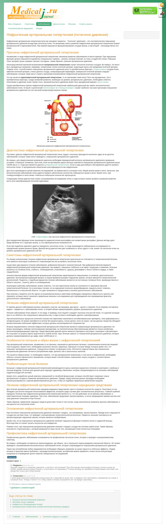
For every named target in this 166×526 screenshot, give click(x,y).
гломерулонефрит (66, 88)
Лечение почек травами (23, 502)
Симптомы (29, 24)
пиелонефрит (49, 88)
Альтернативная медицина (20, 28)
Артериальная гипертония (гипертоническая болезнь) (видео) (40, 507)
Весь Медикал (14, 24)
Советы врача (85, 24)
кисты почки (102, 82)
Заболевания (44, 24)
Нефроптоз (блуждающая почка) (27, 504)
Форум (39, 28)
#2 (11, 465)
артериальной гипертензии (56, 165)
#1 (11, 476)
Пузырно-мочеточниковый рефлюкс (28, 500)
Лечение (72, 24)
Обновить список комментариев (26, 484)
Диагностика (59, 24)
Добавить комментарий (23, 488)
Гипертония (12, 457)
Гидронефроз (42, 237)
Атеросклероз (99, 69)
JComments (117, 491)
